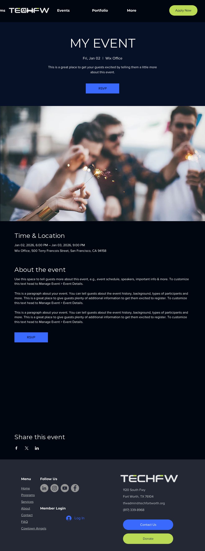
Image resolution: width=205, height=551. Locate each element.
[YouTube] (65, 488)
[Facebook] (75, 488)
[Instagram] (54, 488)
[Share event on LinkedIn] (37, 448)
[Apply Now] (183, 10)
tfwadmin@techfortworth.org (144, 503)
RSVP (103, 88)
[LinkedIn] (44, 488)
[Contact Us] (148, 524)
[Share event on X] (27, 448)
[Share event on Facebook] (16, 448)
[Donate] (148, 538)
